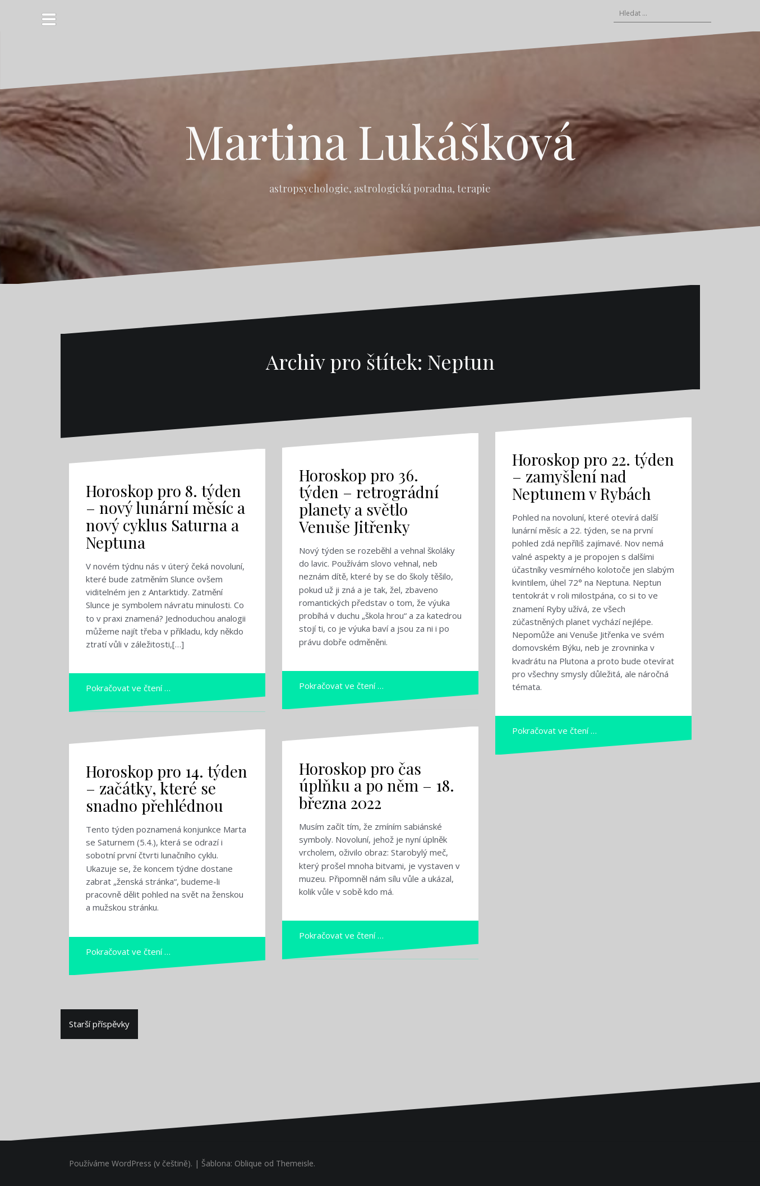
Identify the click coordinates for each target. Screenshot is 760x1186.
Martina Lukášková (380, 141)
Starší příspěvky (99, 1023)
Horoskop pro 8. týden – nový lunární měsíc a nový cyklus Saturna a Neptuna (165, 516)
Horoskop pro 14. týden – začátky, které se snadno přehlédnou (166, 788)
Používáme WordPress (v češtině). (130, 1163)
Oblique (248, 1163)
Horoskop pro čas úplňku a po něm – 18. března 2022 (376, 785)
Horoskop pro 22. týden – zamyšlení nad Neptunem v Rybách (593, 476)
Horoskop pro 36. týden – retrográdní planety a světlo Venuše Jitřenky (369, 501)
